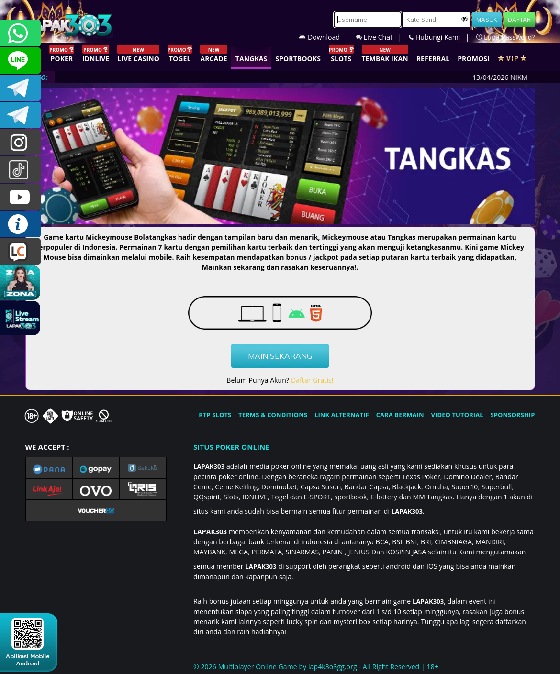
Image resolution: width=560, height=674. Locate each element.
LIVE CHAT (20, 251)
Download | (327, 37)
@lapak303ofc (20, 169)
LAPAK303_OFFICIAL (20, 115)
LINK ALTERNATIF (341, 414)
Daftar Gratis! (312, 380)
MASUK (486, 19)
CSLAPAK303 (20, 60)
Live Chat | (382, 37)
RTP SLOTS (215, 414)
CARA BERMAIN (400, 414)
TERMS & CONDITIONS (272, 414)
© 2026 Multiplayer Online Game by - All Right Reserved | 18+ (315, 666)
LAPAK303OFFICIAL (20, 88)
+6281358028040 (20, 33)
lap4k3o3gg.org (332, 666)
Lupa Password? (505, 37)
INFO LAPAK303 (20, 224)
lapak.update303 (20, 142)
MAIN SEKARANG (280, 356)
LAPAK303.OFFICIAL (20, 197)
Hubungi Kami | (442, 37)
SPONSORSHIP (512, 414)
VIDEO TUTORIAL (457, 414)
